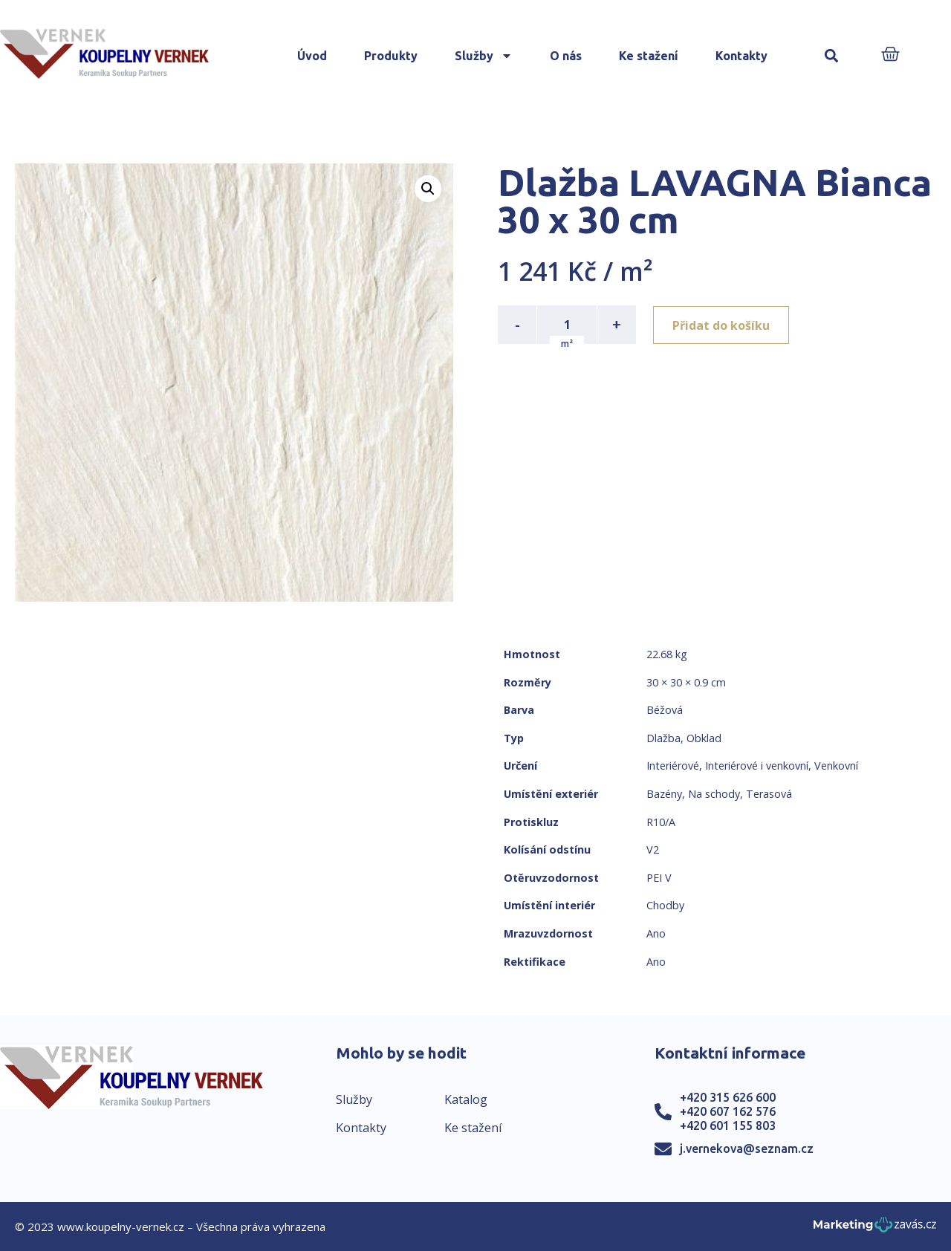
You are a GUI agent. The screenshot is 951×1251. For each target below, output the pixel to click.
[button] (831, 56)
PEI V (659, 878)
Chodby (665, 905)
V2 (652, 849)
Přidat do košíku (721, 324)
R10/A (660, 822)
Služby (484, 55)
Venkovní (836, 765)
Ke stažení (648, 55)
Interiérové (672, 765)
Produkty (391, 55)
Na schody (714, 794)
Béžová (664, 710)
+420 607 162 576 (728, 1111)
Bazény (664, 794)
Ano (656, 933)
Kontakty (741, 55)
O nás (566, 55)
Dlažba (663, 738)
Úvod (312, 55)
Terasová (769, 794)
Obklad (704, 738)
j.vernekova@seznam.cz (747, 1148)
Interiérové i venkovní (756, 765)
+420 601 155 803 (728, 1125)
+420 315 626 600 (728, 1097)
